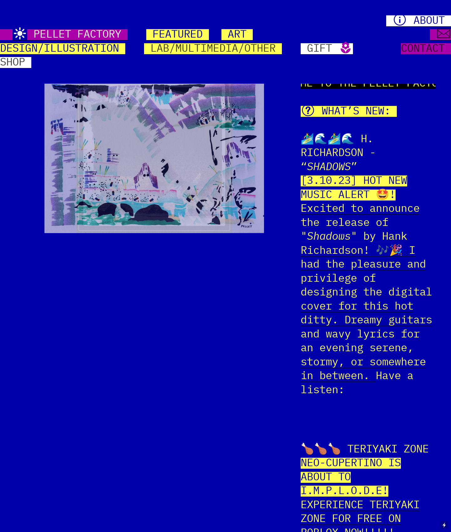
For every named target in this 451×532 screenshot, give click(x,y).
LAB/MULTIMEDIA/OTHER (213, 48)
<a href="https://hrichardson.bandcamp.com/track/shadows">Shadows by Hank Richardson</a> (368, 418)
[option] (154, 155)
